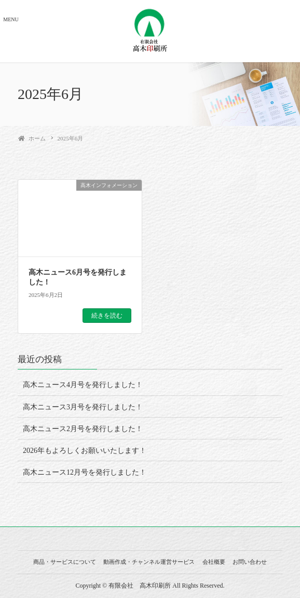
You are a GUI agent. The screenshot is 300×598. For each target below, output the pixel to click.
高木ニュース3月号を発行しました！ (83, 407)
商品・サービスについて (64, 562)
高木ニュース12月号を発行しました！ (84, 472)
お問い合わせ (250, 562)
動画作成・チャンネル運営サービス (149, 562)
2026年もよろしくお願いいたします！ (84, 450)
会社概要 (213, 562)
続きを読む (106, 315)
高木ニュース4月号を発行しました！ (83, 385)
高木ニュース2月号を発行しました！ (83, 429)
